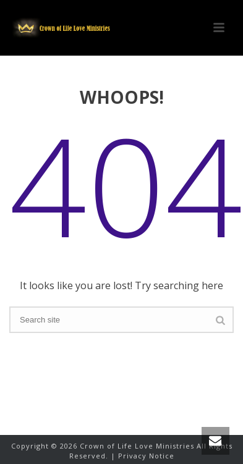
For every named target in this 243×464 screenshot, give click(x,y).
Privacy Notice (146, 455)
